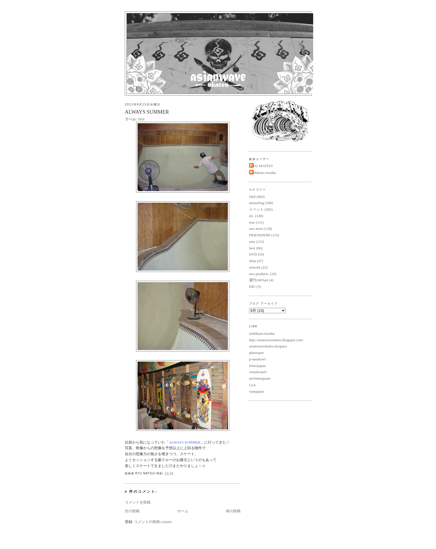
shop (252, 261)
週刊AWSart (258, 280)
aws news (256, 228)
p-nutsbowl (257, 359)
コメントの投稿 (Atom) (153, 522)
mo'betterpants (260, 378)
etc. (251, 216)
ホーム (182, 511)
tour (252, 222)
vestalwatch (257, 372)
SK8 (141, 119)
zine (252, 241)
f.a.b (252, 385)
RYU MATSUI (261, 166)
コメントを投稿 (138, 502)
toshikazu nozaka (263, 172)
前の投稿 (233, 511)
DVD (253, 254)
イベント (256, 209)
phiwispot (256, 353)
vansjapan (256, 391)
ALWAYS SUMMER (147, 112)
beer (252, 248)
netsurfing (256, 203)
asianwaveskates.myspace (268, 346)
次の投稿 (132, 511)
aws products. (259, 274)
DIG (252, 286)
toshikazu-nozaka (262, 333)
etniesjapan (257, 366)
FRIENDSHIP (259, 235)
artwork (254, 267)
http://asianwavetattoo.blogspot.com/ (276, 340)
